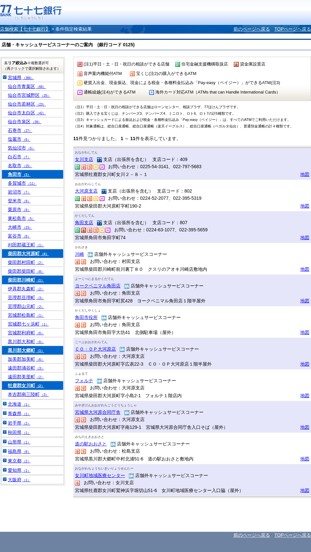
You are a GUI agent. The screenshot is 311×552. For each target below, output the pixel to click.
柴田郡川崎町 (26, 280)
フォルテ (84, 380)
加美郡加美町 (26, 359)
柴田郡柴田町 (26, 271)
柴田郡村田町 (26, 262)
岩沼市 (19, 192)
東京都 (19, 460)
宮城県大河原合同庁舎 (97, 412)
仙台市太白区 (27, 112)
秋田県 (19, 432)
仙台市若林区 (27, 104)
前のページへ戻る (251, 29)
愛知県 (19, 470)
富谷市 (19, 236)
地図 (304, 174)
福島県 (19, 451)
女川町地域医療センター (100, 475)
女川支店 (84, 159)
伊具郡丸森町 (26, 288)
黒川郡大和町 (26, 341)
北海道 (19, 404)
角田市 (19, 174)
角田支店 (84, 222)
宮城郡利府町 (26, 332)
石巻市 (20, 130)
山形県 (19, 441)
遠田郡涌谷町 (26, 367)
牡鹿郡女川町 (26, 385)
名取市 (20, 165)
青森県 (19, 413)
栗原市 (19, 209)
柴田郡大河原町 (28, 253)
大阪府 (19, 479)
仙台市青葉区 (27, 86)
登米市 (19, 200)
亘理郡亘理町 (26, 297)
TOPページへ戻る (292, 29)
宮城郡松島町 (26, 315)
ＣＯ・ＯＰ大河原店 (95, 349)
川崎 (79, 254)
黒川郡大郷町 (26, 350)
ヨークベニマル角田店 (97, 285)
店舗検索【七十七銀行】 (25, 29)
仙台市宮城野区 (29, 95)
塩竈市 (19, 139)
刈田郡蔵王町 (26, 244)
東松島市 (21, 218)
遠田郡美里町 (26, 376)
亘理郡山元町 (26, 306)
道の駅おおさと (91, 443)
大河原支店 (86, 191)
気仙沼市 (21, 148)
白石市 (19, 156)
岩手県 (19, 423)
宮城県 (21, 77)
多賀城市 (22, 183)
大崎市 (20, 227)
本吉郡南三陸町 (28, 394)
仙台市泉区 (24, 121)
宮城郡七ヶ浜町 (28, 324)
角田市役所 (86, 317)
